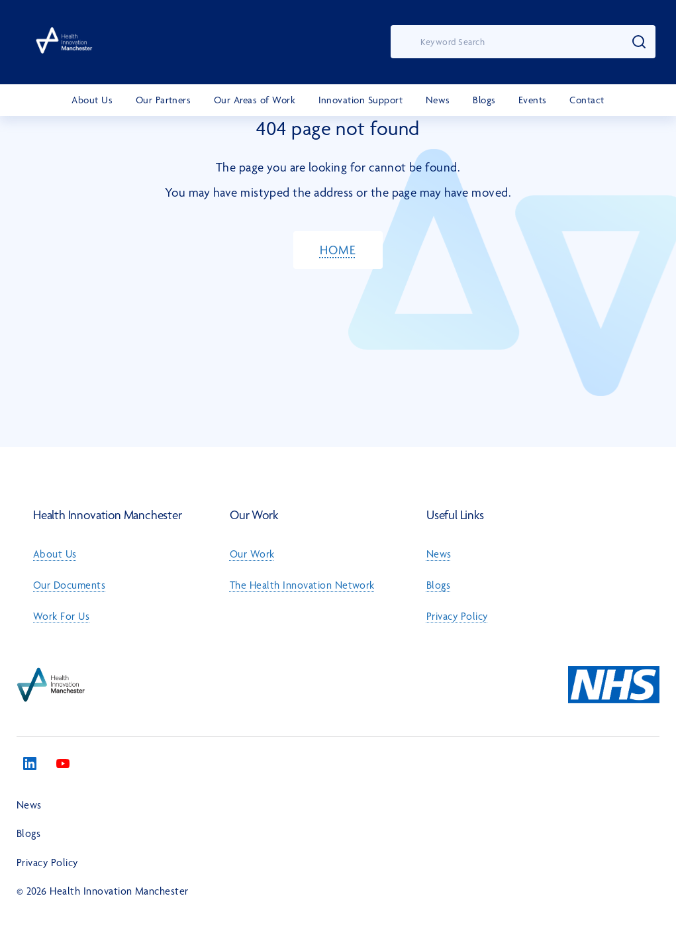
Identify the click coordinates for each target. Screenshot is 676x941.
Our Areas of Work (254, 100)
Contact (586, 100)
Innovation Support (360, 100)
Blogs (484, 100)
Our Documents (69, 585)
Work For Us (61, 616)
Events (532, 100)
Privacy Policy (457, 616)
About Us (92, 100)
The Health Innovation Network (302, 585)
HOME (338, 250)
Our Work (252, 554)
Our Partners (163, 100)
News (438, 100)
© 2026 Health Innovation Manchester (103, 891)
